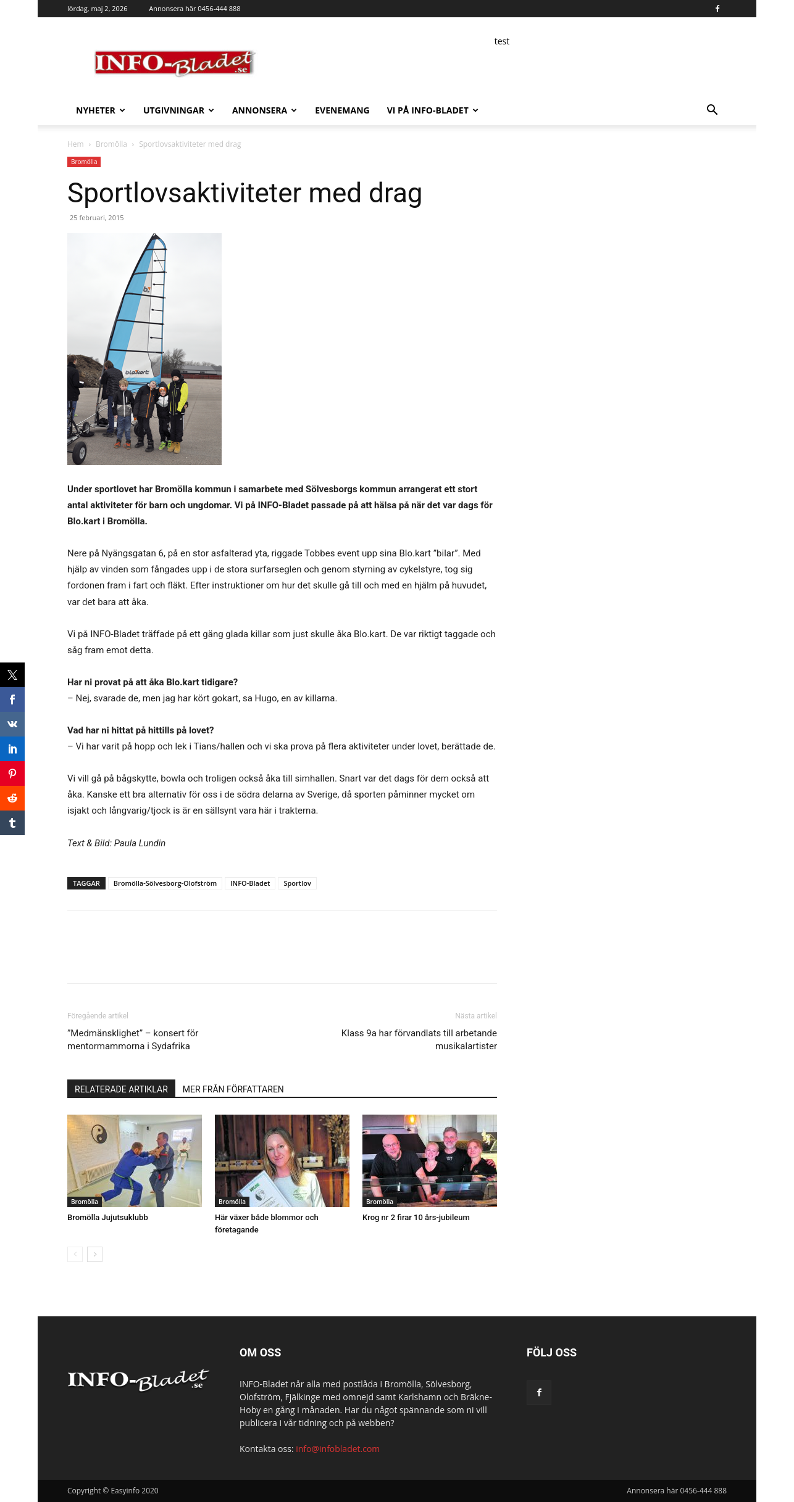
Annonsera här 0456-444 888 (194, 8)
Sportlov (297, 883)
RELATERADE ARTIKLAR (121, 1089)
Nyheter (100, 110)
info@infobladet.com (338, 1449)
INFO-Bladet (250, 883)
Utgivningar (178, 110)
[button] (712, 111)
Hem (75, 144)
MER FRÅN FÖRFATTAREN (233, 1089)
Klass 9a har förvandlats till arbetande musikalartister (419, 1040)
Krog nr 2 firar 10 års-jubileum (416, 1217)
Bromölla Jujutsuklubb (107, 1217)
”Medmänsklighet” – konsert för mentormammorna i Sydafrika (132, 1040)
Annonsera (264, 110)
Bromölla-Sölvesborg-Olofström (165, 883)
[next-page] (94, 1254)
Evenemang (342, 110)
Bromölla (111, 144)
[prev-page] (75, 1254)
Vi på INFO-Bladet (432, 110)
